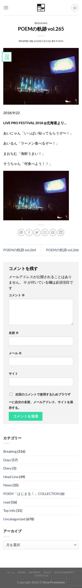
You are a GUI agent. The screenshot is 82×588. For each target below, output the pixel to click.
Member (35, 572)
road (6, 502)
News (7, 485)
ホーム (11, 572)
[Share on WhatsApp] (21, 232)
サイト (13, 373)
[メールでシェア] (45, 232)
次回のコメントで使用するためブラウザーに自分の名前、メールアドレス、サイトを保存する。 (41, 401)
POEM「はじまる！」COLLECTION (31, 493)
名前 (14, 333)
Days (7, 460)
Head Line (10, 477)
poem (59, 41)
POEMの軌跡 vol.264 (19, 250)
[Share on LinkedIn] (60, 232)
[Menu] (6, 7)
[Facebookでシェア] (29, 232)
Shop (47, 572)
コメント (17, 295)
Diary (7, 468)
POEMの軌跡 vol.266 (62, 250)
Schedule (41, 575)
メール (15, 353)
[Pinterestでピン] (52, 232)
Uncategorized (14, 519)
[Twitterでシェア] (37, 232)
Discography (64, 572)
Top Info (9, 510)
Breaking (41, 23)
